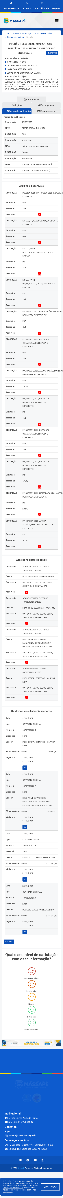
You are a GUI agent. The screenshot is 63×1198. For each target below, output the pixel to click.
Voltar (9, 942)
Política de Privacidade (13, 1188)
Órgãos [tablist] (17, 105)
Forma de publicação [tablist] (19, 111)
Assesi (21, 1168)
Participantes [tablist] (46, 105)
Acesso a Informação (22, 33)
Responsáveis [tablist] (46, 111)
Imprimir (52, 53)
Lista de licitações (15, 37)
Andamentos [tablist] (31, 99)
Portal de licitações (43, 33)
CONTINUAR (50, 1186)
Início (7, 33)
